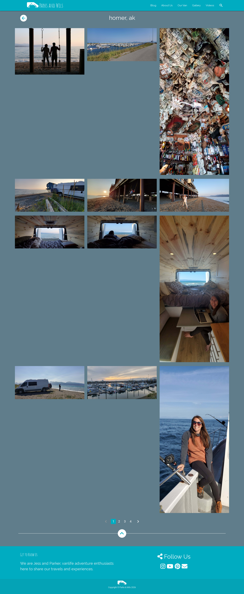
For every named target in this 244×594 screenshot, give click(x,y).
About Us (166, 5)
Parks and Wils (45, 5)
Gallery (196, 5)
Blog (153, 5)
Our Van (182, 5)
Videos (210, 5)
